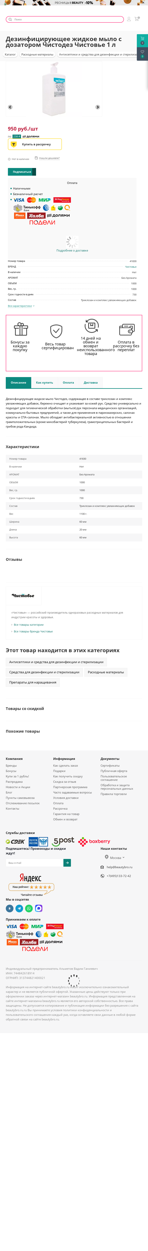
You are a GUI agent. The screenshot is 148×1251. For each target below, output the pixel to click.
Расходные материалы (106, 672)
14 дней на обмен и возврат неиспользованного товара (91, 346)
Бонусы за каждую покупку (20, 346)
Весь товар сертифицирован (55, 346)
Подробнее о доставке (72, 250)
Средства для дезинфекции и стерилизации (44, 672)
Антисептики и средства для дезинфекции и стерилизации (56, 662)
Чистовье (130, 266)
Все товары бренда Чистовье (33, 631)
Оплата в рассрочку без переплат (126, 346)
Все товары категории (29, 624)
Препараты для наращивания (32, 682)
